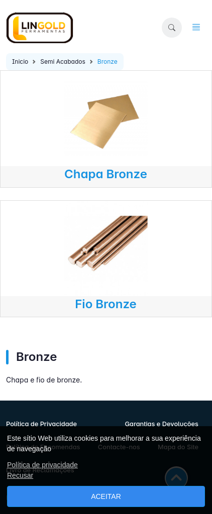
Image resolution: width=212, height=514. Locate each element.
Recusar (20, 475)
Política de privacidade (42, 465)
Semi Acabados (62, 61)
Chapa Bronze (105, 174)
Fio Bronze (106, 304)
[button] (172, 28)
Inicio (20, 61)
